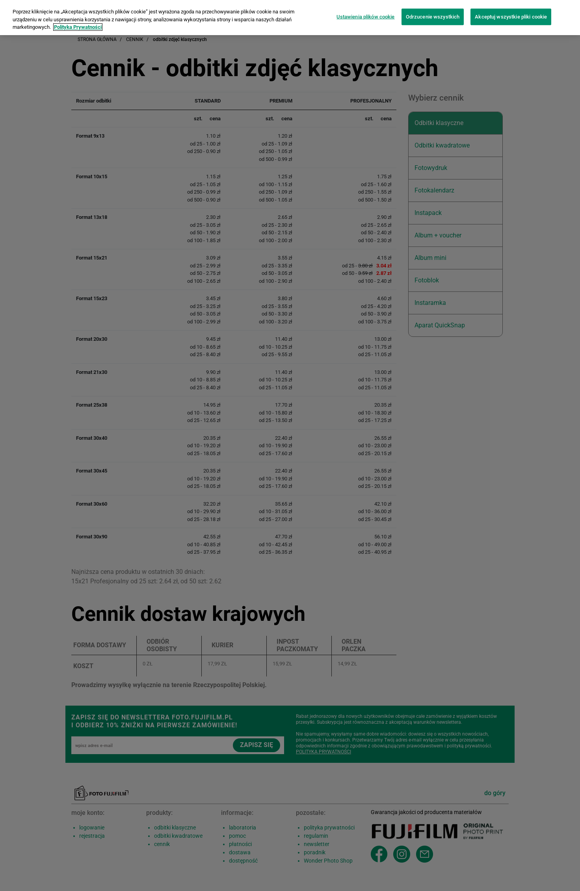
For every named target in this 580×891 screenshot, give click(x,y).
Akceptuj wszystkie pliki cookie (511, 12)
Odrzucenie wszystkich (433, 12)
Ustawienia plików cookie (365, 12)
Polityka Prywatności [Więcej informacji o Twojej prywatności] (78, 22)
